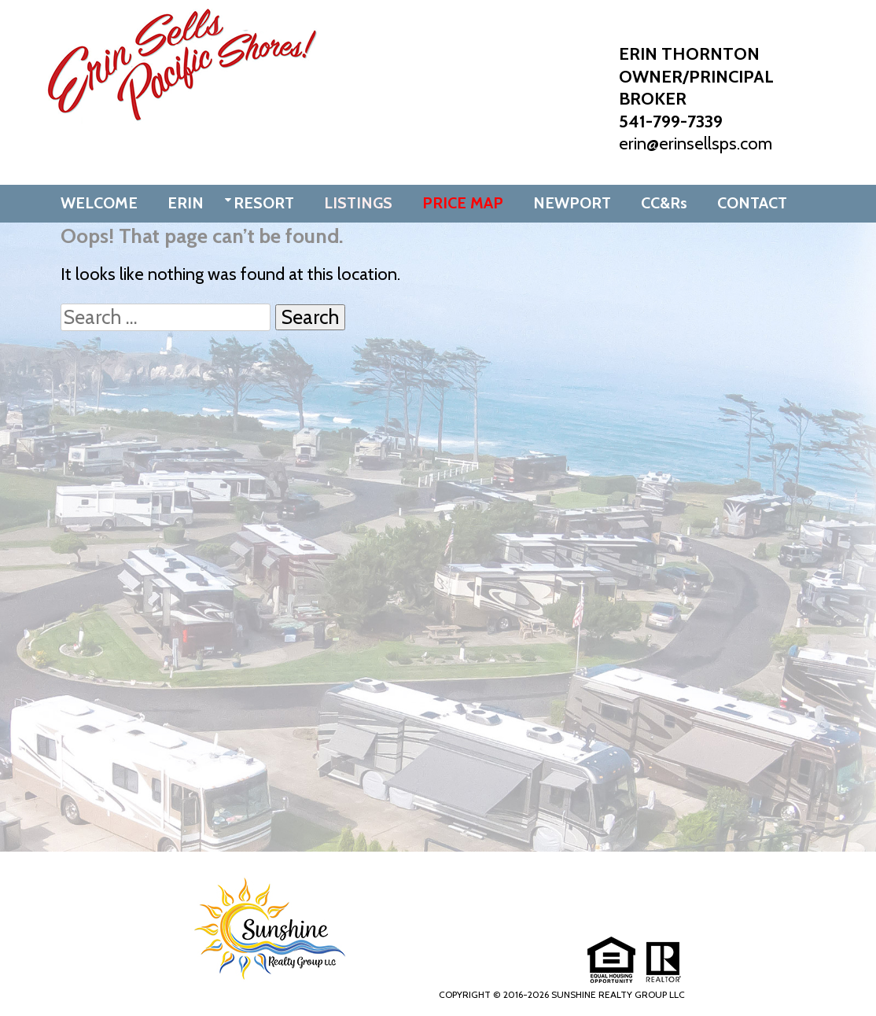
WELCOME (99, 202)
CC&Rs (664, 202)
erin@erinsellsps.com (695, 143)
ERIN (185, 202)
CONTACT (752, 202)
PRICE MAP (462, 202)
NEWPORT (572, 202)
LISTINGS (358, 202)
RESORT (264, 202)
